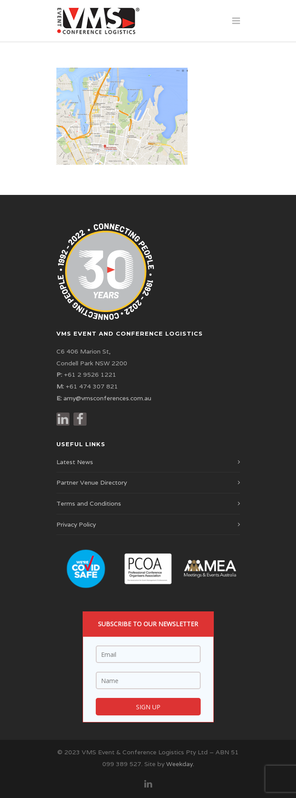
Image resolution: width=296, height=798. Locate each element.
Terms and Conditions (88, 503)
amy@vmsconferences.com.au (107, 398)
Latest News (74, 462)
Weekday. (180, 764)
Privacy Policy (76, 524)
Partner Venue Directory (91, 482)
